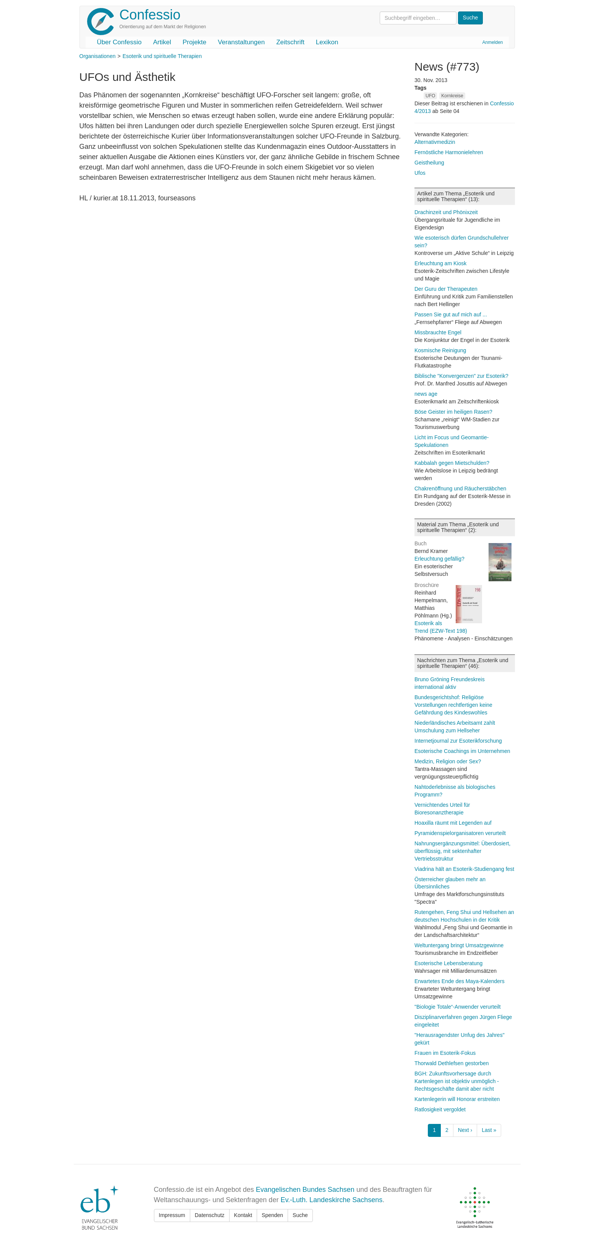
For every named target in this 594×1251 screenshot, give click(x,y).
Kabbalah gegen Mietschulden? (451, 463)
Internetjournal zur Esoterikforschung (458, 741)
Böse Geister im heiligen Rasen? (453, 412)
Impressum (172, 1215)
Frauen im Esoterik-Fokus (445, 1053)
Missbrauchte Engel (437, 332)
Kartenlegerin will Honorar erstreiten (457, 1099)
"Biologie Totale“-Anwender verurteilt (457, 1007)
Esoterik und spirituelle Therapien (162, 56)
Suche (300, 1215)
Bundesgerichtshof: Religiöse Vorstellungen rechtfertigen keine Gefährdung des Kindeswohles (453, 705)
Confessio (150, 15)
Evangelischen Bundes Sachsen (305, 1189)
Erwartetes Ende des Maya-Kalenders (459, 981)
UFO (430, 95)
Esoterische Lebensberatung (448, 963)
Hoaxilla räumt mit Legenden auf (453, 823)
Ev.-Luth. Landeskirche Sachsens (331, 1200)
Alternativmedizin (434, 142)
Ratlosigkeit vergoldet (440, 1109)
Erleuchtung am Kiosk (440, 263)
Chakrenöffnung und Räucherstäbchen (460, 488)
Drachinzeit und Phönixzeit (446, 212)
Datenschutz (210, 1215)
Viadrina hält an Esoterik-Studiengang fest (464, 869)
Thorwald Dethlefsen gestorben (451, 1063)
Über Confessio (119, 42)
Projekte (194, 42)
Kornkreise (452, 95)
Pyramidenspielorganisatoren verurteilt (460, 833)
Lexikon (327, 42)
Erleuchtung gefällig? (439, 559)
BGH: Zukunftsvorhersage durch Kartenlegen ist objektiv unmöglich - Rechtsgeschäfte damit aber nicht (456, 1081)
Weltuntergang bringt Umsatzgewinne (458, 945)
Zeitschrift (290, 42)
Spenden (272, 1215)
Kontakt (243, 1215)
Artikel (162, 42)
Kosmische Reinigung (440, 350)
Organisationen (97, 56)
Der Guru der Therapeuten (445, 289)
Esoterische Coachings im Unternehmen (462, 751)
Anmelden (492, 42)
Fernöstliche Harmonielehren (448, 152)
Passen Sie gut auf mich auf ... (450, 314)
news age (425, 394)
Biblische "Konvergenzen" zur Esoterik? (461, 376)
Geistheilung (429, 163)
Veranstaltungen (241, 42)
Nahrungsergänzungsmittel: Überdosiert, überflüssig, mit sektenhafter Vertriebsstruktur (462, 851)
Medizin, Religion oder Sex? (447, 761)
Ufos (420, 173)
